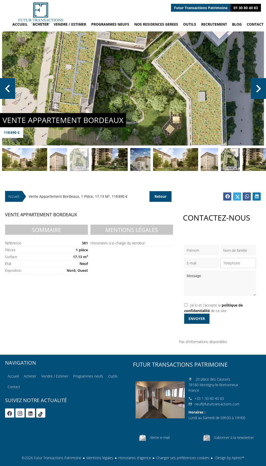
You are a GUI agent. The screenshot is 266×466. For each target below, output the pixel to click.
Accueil (41, 13)
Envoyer (196, 318)
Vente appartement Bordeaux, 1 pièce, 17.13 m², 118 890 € (78, 196)
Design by (229, 457)
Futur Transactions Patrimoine (180, 364)
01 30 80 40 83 (246, 7)
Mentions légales (99, 457)
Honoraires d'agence (134, 457)
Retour (160, 196)
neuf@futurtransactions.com (217, 404)
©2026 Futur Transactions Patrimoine (51, 457)
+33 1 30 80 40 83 (209, 398)
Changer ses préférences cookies (182, 457)
